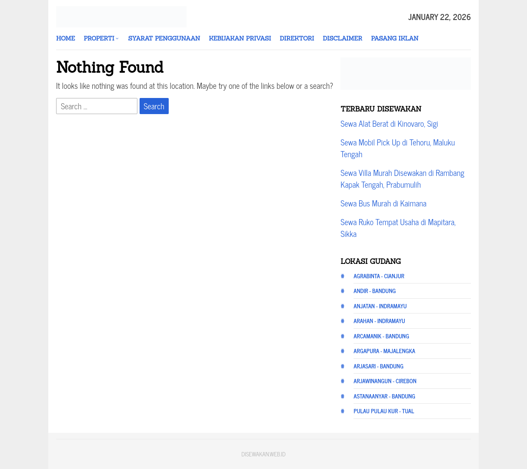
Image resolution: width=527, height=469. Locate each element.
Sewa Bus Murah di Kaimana (383, 202)
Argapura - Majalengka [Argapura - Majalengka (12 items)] (384, 350)
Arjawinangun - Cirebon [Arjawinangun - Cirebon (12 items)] (385, 380)
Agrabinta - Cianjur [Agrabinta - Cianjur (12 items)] (379, 275)
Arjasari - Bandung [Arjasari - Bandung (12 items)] (379, 366)
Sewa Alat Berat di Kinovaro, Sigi (389, 123)
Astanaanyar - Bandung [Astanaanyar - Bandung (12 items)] (384, 396)
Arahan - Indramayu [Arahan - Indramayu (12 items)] (379, 320)
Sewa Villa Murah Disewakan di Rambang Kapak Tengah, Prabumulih (402, 178)
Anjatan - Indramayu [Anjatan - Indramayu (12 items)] (380, 305)
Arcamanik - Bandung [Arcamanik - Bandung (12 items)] (381, 336)
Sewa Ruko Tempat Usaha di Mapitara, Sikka (398, 227)
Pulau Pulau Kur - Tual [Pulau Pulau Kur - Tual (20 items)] (384, 410)
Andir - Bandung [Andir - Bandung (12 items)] (375, 290)
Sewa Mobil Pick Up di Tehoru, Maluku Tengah (397, 147)
